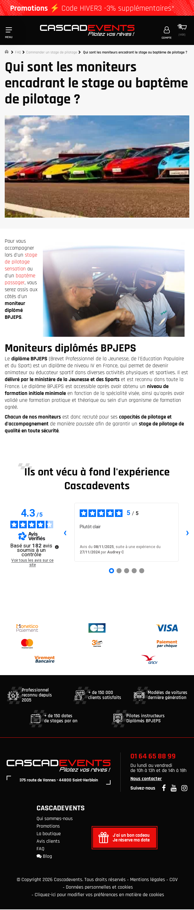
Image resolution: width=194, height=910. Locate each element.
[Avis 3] (126, 571)
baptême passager (20, 280)
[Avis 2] (119, 571)
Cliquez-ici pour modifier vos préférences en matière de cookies (99, 895)
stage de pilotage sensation (21, 262)
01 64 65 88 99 (153, 757)
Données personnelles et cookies (99, 888)
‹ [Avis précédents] (65, 533)
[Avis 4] (134, 571)
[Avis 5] (141, 571)
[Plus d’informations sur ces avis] (56, 547)
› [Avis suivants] (187, 533)
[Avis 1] (111, 571)
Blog (44, 857)
